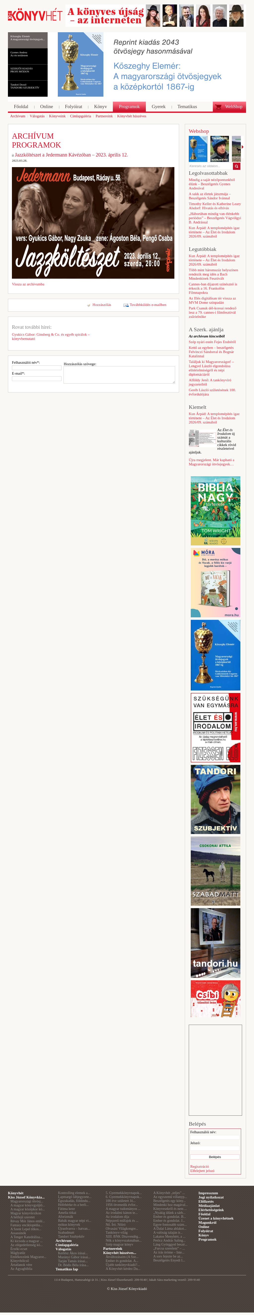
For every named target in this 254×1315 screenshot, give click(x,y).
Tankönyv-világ (116, 1232)
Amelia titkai (67, 1213)
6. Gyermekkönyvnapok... (124, 1197)
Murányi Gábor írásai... (74, 1257)
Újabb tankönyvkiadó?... (123, 1265)
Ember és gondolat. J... (169, 1221)
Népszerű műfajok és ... (122, 1221)
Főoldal (204, 1214)
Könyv (203, 1235)
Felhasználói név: (203, 1132)
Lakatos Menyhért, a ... (169, 1236)
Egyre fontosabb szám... (170, 1224)
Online (203, 1227)
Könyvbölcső (19, 1261)
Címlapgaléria (67, 1245)
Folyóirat (205, 1231)
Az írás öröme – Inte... (169, 1252)
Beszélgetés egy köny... (169, 1201)
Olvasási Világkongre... (122, 1228)
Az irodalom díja (117, 1217)
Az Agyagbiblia (21, 1269)
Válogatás (63, 1249)
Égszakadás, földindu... (74, 1201)
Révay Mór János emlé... (27, 1221)
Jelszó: (195, 1143)
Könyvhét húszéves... (119, 1253)
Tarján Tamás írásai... (73, 1261)
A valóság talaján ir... (168, 1232)
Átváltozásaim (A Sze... (122, 1257)
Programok (207, 1239)
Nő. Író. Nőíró (116, 1224)
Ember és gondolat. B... (169, 1217)
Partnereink (112, 1249)
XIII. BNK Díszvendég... (123, 1236)
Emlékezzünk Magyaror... (28, 1257)
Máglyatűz (17, 1253)
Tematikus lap (67, 1269)
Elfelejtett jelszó (202, 1171)
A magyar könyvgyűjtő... (27, 1205)
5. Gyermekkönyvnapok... (124, 1193)
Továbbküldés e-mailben (148, 305)
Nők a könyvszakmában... (124, 1240)
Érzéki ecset (18, 1249)
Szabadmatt (66, 1232)
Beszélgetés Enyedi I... (169, 1260)
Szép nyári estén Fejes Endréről (212, 342)
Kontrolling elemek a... (74, 1193)
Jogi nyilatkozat (211, 1197)
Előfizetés (206, 1201)
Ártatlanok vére (21, 1265)
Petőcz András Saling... (169, 1240)
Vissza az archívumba (28, 284)
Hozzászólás (102, 305)
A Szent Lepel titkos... (25, 1229)
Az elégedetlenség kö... (26, 1245)
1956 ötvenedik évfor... (122, 1205)
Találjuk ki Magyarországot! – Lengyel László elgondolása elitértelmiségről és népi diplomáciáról (211, 368)
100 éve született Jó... (121, 1201)
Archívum (64, 1241)
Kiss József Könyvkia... (26, 1197)
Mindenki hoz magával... (170, 1205)
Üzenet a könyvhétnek (216, 1218)
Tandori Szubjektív (71, 1236)
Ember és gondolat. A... (122, 1261)
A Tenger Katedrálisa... (26, 1237)
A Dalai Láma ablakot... (170, 1228)
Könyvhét (16, 1193)
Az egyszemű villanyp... (170, 1197)
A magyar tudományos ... (123, 1209)
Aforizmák (65, 1217)
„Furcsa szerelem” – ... (169, 1248)
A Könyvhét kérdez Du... (123, 1269)
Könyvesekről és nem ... (170, 1209)
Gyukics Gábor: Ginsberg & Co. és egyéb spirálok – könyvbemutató (51, 336)
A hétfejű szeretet (22, 1217)
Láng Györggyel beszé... (170, 1244)
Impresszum (208, 1193)
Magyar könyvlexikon (25, 1213)
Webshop (199, 131)
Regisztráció (199, 1166)
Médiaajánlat (209, 1206)
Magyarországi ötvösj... (26, 1201)
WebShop (234, 106)
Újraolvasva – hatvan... (74, 1228)
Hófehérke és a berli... (73, 1205)
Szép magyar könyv (119, 1244)
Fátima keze (66, 1209)
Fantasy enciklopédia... (26, 1225)
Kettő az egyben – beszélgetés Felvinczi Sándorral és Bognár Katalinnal (211, 352)
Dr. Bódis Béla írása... (73, 1265)
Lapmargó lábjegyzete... (75, 1197)
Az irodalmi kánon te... (122, 1213)
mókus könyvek (69, 1224)
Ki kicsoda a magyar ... (26, 1241)
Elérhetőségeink (211, 1210)
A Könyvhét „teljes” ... (169, 1193)
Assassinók (18, 1233)
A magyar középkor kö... (27, 1209)
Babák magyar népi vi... (74, 1221)
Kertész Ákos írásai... (73, 1253)
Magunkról (207, 1223)
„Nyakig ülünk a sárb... (169, 1213)
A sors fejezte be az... (168, 1256)
